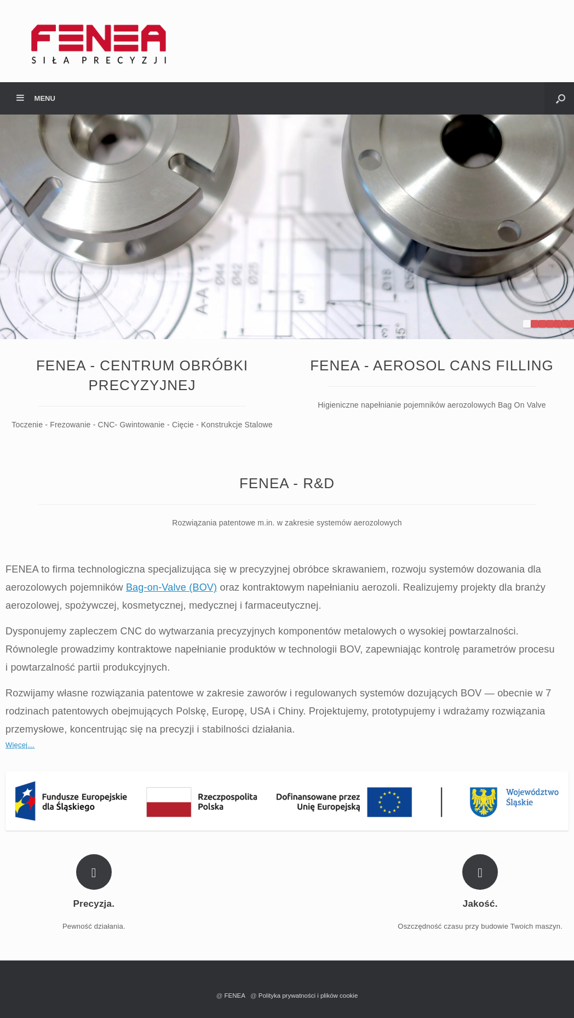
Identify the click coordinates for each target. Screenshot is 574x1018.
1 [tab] (527, 324)
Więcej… (20, 745)
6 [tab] (565, 324)
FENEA (237, 995)
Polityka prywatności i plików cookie (308, 995)
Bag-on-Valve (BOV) (171, 587)
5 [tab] (557, 324)
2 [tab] (534, 324)
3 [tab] (542, 324)
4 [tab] (550, 324)
